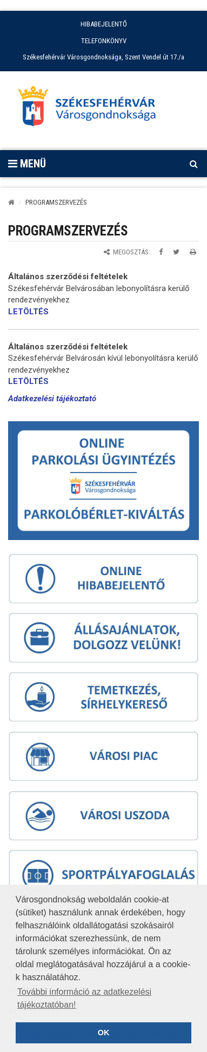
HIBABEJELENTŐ (104, 24)
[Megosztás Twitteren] (176, 252)
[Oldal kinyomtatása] (193, 252)
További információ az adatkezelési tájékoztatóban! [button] (84, 998)
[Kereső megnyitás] (193, 163)
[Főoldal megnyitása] (92, 109)
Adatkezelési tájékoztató (52, 398)
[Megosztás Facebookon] (161, 252)
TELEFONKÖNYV (103, 41)
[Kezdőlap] (11, 202)
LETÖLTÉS (28, 311)
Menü (27, 163)
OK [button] (104, 1032)
